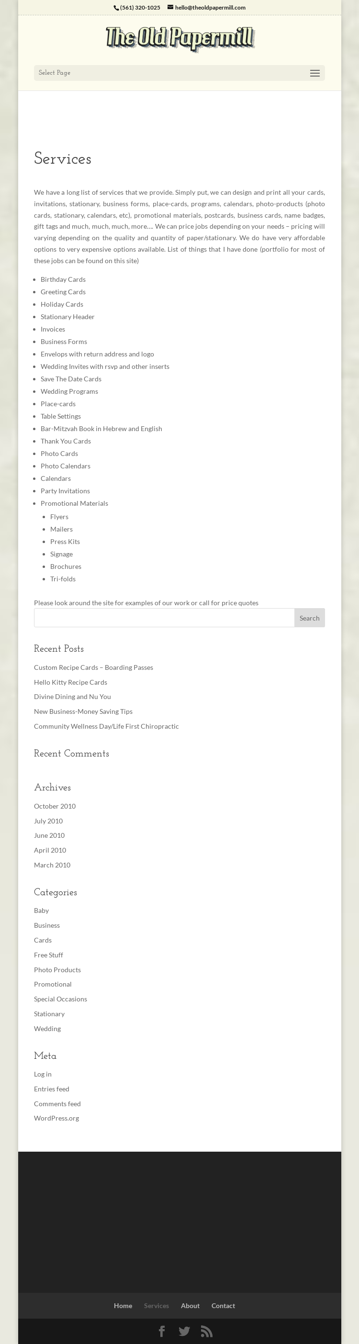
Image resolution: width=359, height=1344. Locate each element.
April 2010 (50, 850)
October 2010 (55, 806)
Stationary (49, 1014)
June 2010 (49, 835)
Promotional (53, 984)
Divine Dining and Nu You (72, 696)
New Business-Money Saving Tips (83, 711)
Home (123, 1305)
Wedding (47, 1028)
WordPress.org (56, 1118)
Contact (223, 1305)
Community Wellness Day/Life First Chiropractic (106, 726)
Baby (41, 910)
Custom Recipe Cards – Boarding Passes (93, 667)
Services (156, 1305)
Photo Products (57, 970)
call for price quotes (228, 603)
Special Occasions (60, 999)
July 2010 (48, 821)
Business (47, 925)
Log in (43, 1074)
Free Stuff (48, 955)
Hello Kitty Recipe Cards (70, 682)
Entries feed (51, 1089)
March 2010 (52, 865)
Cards (43, 940)
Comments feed (57, 1104)
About (190, 1305)
